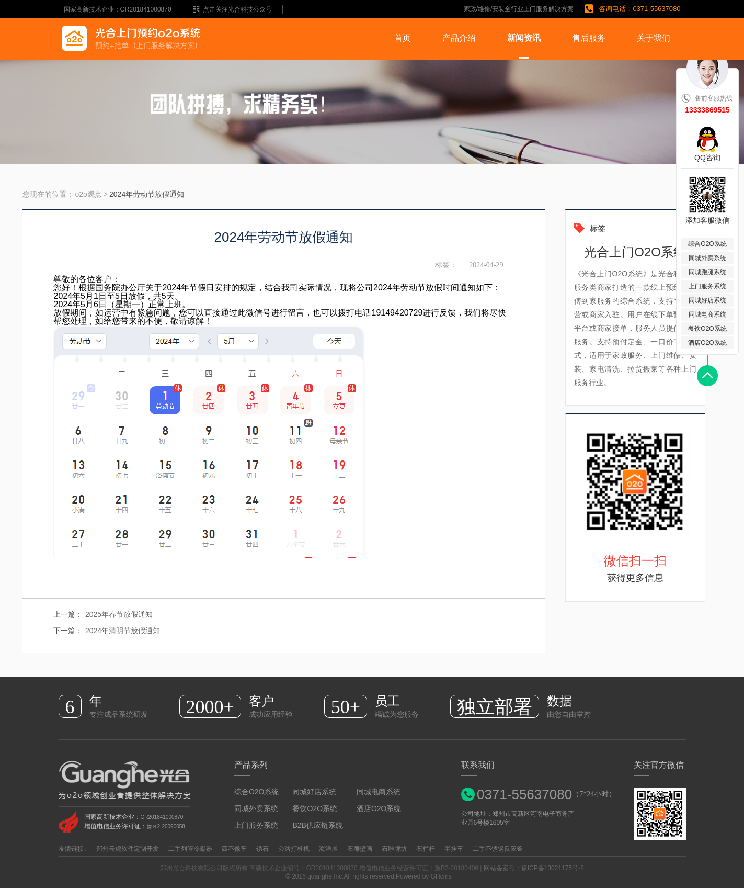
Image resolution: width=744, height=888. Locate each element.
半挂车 (453, 848)
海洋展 (328, 848)
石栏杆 (425, 848)
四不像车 (234, 848)
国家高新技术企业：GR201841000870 (117, 9)
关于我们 (653, 37)
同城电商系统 (378, 792)
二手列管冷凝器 (190, 848)
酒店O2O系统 (379, 808)
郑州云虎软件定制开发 (127, 848)
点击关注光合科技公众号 (232, 9)
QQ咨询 (707, 157)
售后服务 (588, 37)
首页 (402, 37)
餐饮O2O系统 (314, 808)
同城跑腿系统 (707, 272)
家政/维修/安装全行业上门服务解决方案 (519, 9)
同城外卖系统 (256, 808)
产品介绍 (459, 37)
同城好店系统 (314, 792)
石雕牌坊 (394, 848)
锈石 (262, 848)
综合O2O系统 (256, 792)
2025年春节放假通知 (119, 614)
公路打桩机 (294, 848)
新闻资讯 (524, 37)
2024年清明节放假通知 (122, 630)
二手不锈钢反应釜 (498, 848)
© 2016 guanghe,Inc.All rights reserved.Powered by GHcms (372, 876)
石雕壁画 (359, 848)
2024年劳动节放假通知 (146, 194)
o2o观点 (88, 194)
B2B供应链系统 (317, 825)
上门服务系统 (256, 825)
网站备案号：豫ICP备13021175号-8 (534, 868)
